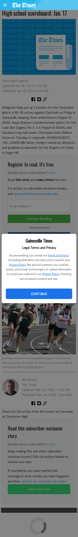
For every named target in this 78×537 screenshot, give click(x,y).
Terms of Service (58, 255)
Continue (39, 293)
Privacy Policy (17, 264)
